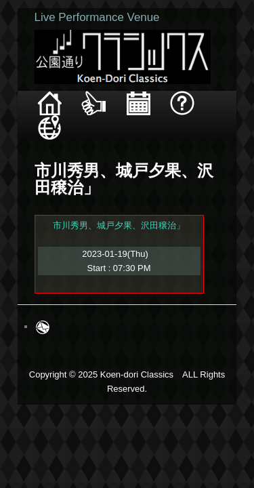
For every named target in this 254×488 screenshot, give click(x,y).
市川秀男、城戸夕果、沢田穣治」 (104, 201)
